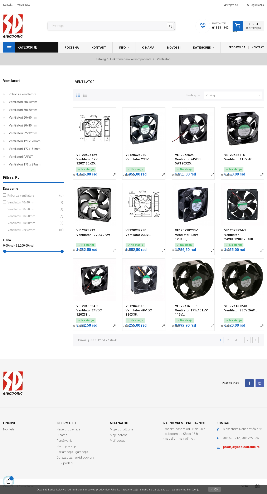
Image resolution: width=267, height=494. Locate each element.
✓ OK (214, 489)
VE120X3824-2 (87, 306)
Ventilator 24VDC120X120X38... (240, 237)
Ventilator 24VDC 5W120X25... (187, 161)
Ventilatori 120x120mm (24, 141)
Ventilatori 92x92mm (23, 133)
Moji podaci (118, 441)
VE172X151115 (186, 306)
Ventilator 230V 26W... (240, 310)
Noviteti (8, 429)
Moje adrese (119, 435)
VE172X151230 (235, 306)
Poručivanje (65, 441)
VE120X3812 (85, 230)
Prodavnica (236, 47)
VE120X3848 (135, 306)
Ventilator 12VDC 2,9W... (94, 235)
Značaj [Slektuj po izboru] (234, 95)
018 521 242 (220, 27)
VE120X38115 (234, 155)
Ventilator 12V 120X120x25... (87, 161)
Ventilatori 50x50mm (23, 110)
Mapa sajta (23, 4)
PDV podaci (65, 463)
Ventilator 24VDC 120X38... (89, 312)
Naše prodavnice (69, 429)
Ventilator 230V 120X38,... (186, 237)
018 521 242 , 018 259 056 (241, 438)
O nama (62, 435)
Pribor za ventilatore (22, 94)
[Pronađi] (111, 26)
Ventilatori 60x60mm (23, 117)
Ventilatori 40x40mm (23, 102)
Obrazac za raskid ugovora (75, 457)
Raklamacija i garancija (72, 452)
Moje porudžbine (122, 429)
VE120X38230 (136, 230)
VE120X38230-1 (187, 230)
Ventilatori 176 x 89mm (24, 164)
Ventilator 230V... (138, 159)
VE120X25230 (136, 155)
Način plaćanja (67, 446)
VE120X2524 (184, 155)
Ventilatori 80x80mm (23, 125)
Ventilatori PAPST (21, 157)
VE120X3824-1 (235, 230)
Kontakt (8, 4)
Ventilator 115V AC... (239, 159)
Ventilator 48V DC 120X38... (139, 312)
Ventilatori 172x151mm (24, 149)
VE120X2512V (86, 155)
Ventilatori (11, 81)
